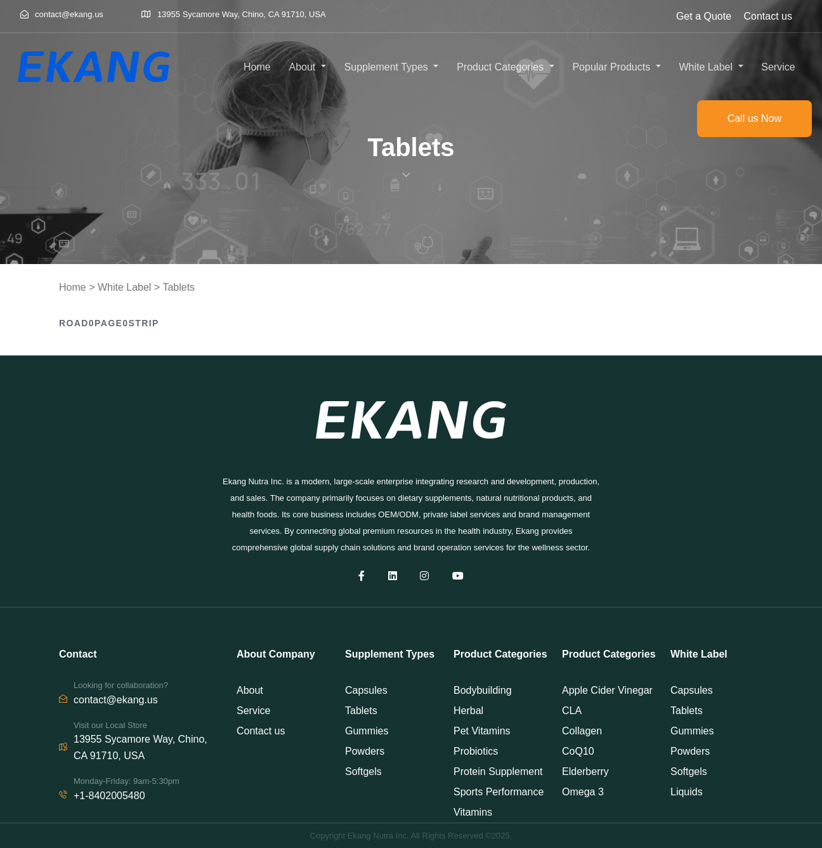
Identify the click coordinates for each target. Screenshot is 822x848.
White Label (125, 287)
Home (257, 67)
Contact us (768, 16)
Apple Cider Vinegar (607, 690)
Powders (364, 751)
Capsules (366, 690)
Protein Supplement (498, 771)
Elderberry (585, 771)
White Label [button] (707, 67)
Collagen (582, 730)
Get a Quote (703, 16)
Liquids (686, 791)
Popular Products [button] (612, 67)
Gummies (366, 730)
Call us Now (754, 118)
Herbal (468, 710)
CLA (572, 710)
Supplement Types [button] (387, 67)
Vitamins (472, 812)
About (250, 690)
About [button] (303, 67)
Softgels (363, 771)
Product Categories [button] (501, 67)
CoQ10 (578, 751)
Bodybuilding (482, 690)
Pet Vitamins (482, 730)
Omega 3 (583, 791)
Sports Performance (498, 791)
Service (778, 67)
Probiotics (475, 751)
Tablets (178, 287)
